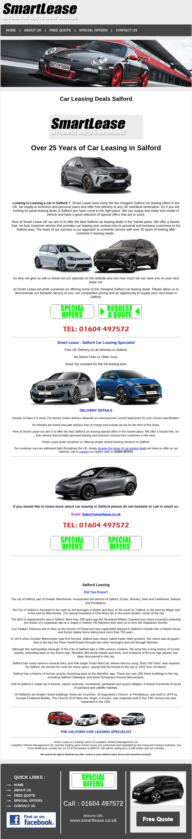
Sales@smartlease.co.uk (101, 514)
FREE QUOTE (60, 30)
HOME (11, 30)
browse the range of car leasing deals (122, 448)
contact (84, 451)
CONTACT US (126, 30)
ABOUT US (32, 30)
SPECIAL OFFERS (93, 30)
